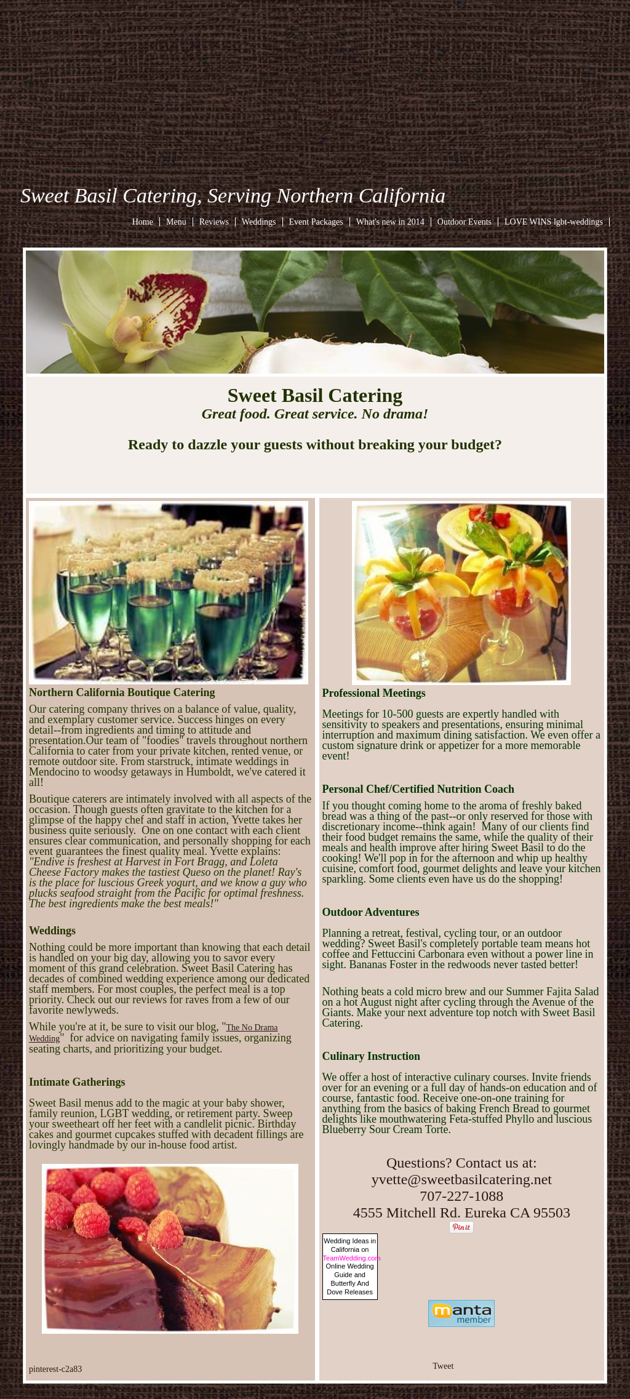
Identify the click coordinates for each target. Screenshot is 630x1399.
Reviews (214, 221)
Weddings (259, 221)
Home (142, 221)
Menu (176, 221)
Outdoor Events (464, 221)
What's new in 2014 (390, 221)
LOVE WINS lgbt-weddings (553, 221)
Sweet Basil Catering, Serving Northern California (232, 195)
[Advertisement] (315, 86)
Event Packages (316, 221)
